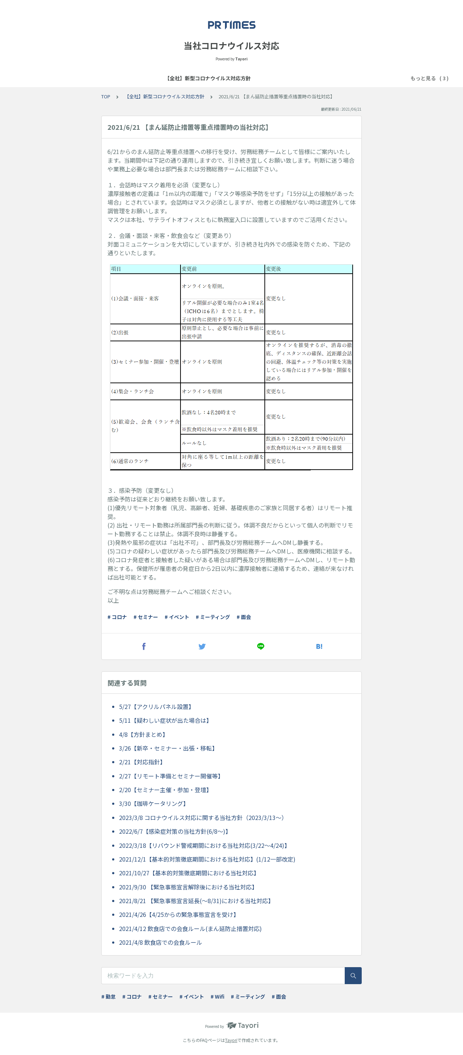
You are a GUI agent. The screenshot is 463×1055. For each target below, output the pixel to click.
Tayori (231, 1040)
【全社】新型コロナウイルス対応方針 (155, 78)
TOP (105, 96)
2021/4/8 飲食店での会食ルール (160, 942)
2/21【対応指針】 (142, 761)
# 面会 (244, 616)
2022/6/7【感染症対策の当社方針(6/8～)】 (175, 831)
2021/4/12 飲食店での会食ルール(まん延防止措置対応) (190, 928)
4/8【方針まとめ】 (143, 734)
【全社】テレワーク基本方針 (242, 78)
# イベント (177, 616)
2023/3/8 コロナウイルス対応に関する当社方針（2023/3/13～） (203, 817)
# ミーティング (213, 616)
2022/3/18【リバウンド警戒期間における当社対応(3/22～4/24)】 (204, 845)
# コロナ (117, 616)
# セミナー (145, 616)
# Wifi (217, 996)
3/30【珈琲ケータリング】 (154, 803)
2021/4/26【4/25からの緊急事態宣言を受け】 (179, 914)
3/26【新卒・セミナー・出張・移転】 (168, 748)
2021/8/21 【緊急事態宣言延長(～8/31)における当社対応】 (196, 900)
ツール (332, 78)
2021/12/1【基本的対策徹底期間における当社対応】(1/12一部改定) (207, 859)
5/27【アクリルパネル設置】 (156, 706)
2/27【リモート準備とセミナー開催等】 (171, 776)
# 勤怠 (108, 996)
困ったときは (300, 78)
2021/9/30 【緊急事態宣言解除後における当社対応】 (188, 887)
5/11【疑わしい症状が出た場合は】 (165, 720)
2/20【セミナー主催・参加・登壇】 (165, 789)
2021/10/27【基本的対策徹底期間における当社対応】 (189, 872)
